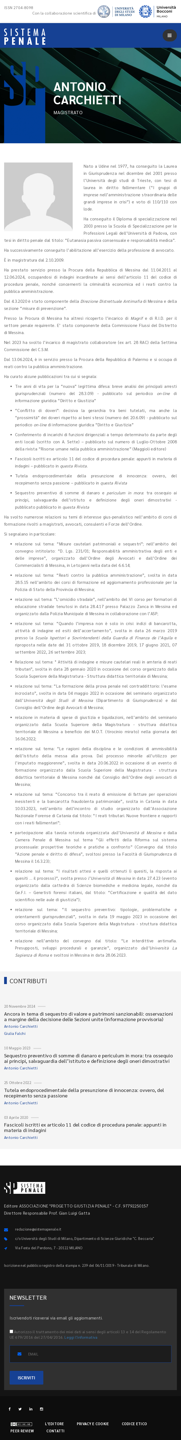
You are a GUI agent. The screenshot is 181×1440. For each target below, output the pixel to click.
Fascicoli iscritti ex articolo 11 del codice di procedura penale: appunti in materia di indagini (85, 1127)
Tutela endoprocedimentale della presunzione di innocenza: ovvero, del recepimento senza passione (84, 1093)
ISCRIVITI (26, 1377)
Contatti (55, 1430)
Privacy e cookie (93, 1423)
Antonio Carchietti (21, 1026)
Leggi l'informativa (81, 1337)
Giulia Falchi (15, 1033)
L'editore (54, 1423)
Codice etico (134, 1423)
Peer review (22, 1430)
